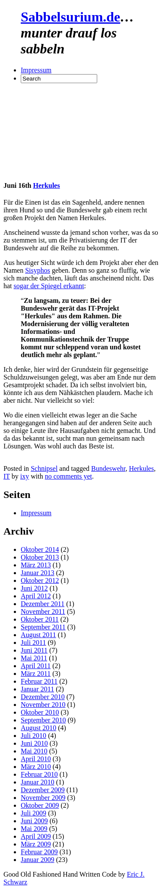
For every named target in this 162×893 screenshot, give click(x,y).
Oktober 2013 (40, 557)
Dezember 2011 (42, 603)
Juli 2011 (33, 642)
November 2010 (43, 704)
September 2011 (43, 627)
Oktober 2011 (40, 619)
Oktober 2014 (40, 549)
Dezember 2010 (43, 696)
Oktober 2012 (40, 580)
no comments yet (68, 476)
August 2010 (38, 727)
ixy (24, 476)
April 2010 (36, 758)
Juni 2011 (34, 650)
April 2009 (36, 836)
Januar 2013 (37, 572)
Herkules (46, 185)
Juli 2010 (33, 735)
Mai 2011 (34, 658)
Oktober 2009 (40, 805)
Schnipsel (44, 468)
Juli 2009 (33, 813)
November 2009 (43, 797)
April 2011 (36, 665)
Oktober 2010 (40, 712)
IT (6, 476)
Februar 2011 (39, 681)
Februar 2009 (39, 852)
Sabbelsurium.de (70, 17)
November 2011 (43, 611)
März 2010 (36, 766)
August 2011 (38, 634)
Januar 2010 (37, 782)
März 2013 (36, 565)
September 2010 (43, 720)
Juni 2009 (34, 821)
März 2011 (36, 673)
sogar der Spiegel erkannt (49, 285)
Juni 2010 (34, 743)
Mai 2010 (34, 751)
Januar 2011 (37, 689)
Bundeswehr (108, 468)
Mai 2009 (34, 828)
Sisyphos (37, 270)
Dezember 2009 (43, 789)
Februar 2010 (39, 774)
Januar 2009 (37, 859)
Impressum (36, 70)
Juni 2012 (34, 588)
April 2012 (36, 596)
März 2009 (36, 844)
